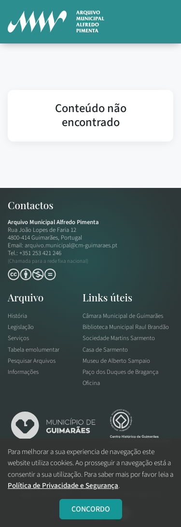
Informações (23, 372)
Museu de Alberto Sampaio (116, 360)
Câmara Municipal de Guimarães (123, 316)
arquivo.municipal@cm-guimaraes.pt (71, 245)
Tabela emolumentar (33, 349)
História (17, 316)
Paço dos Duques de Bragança (120, 372)
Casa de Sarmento (105, 349)
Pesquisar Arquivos (32, 360)
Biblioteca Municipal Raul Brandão (126, 327)
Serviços (18, 338)
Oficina (91, 383)
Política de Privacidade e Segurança (63, 485)
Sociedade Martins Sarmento (119, 338)
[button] (161, 22)
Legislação (21, 327)
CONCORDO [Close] (90, 509)
